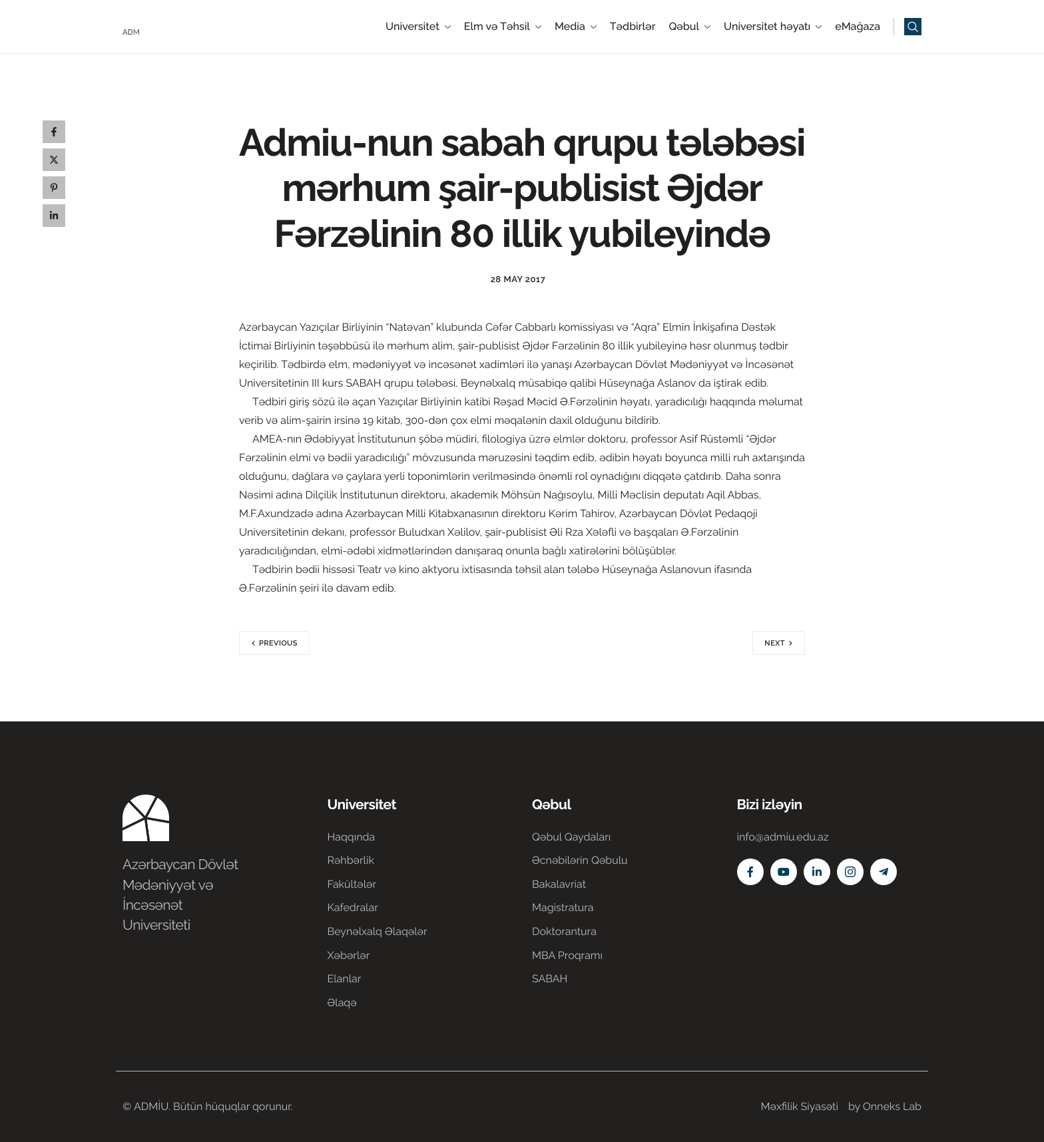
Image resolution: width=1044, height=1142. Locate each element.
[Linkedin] (817, 871)
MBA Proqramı (567, 955)
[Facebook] (750, 871)
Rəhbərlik (351, 860)
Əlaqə (342, 1002)
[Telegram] (883, 871)
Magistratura (563, 907)
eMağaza (857, 26)
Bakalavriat (559, 884)
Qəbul (689, 26)
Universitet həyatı (773, 26)
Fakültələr (352, 884)
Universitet (418, 26)
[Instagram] (850, 871)
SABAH (549, 978)
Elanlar (345, 978)
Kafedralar (353, 907)
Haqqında (352, 837)
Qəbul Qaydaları (571, 837)
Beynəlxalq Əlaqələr (377, 931)
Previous (278, 643)
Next (774, 643)
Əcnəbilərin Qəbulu (580, 860)
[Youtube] (783, 871)
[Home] (162, 25)
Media (576, 26)
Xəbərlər (349, 955)
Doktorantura (564, 931)
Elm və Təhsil (502, 26)
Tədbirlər (633, 26)
